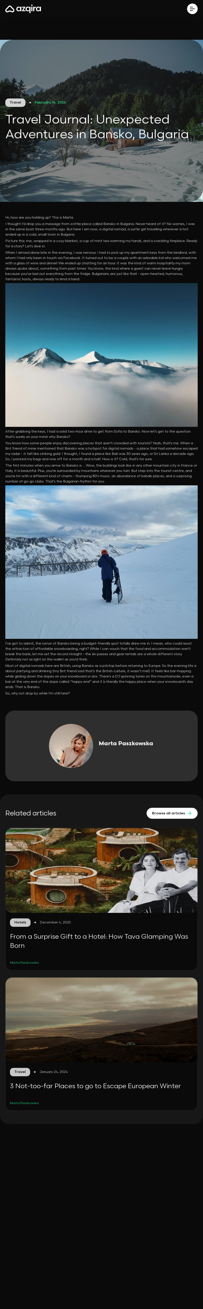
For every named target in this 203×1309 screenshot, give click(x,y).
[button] (192, 9)
